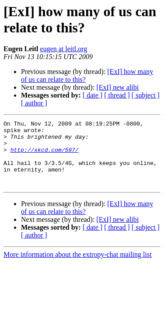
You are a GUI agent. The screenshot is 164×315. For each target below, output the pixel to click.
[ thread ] (117, 95)
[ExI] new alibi (117, 87)
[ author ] (34, 103)
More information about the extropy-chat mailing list (77, 267)
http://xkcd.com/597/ (44, 156)
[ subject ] (146, 95)
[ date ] (92, 95)
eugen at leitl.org (63, 48)
